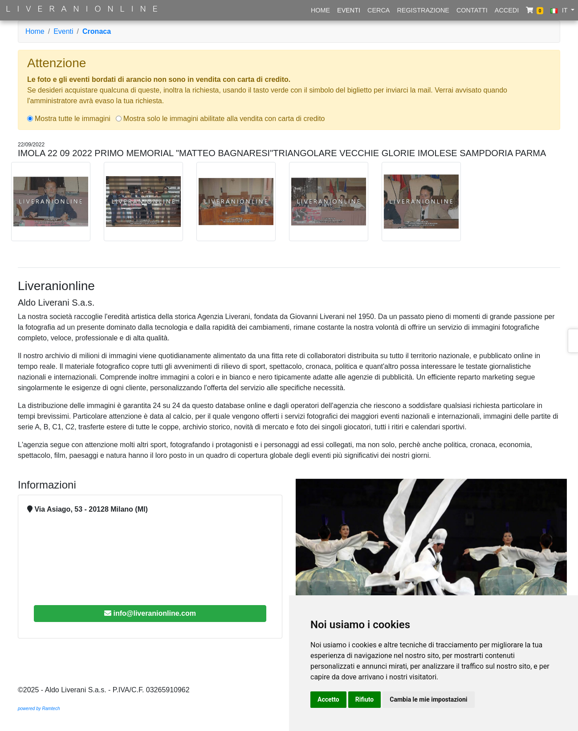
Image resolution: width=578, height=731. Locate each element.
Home (320, 10)
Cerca (378, 10)
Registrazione (423, 10)
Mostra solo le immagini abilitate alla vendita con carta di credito (224, 118)
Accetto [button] (328, 699)
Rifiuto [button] (364, 699)
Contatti (472, 10)
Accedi (507, 10)
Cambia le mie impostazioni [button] (428, 699)
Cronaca (96, 31)
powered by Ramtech (39, 708)
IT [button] (560, 10)
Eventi (348, 10)
